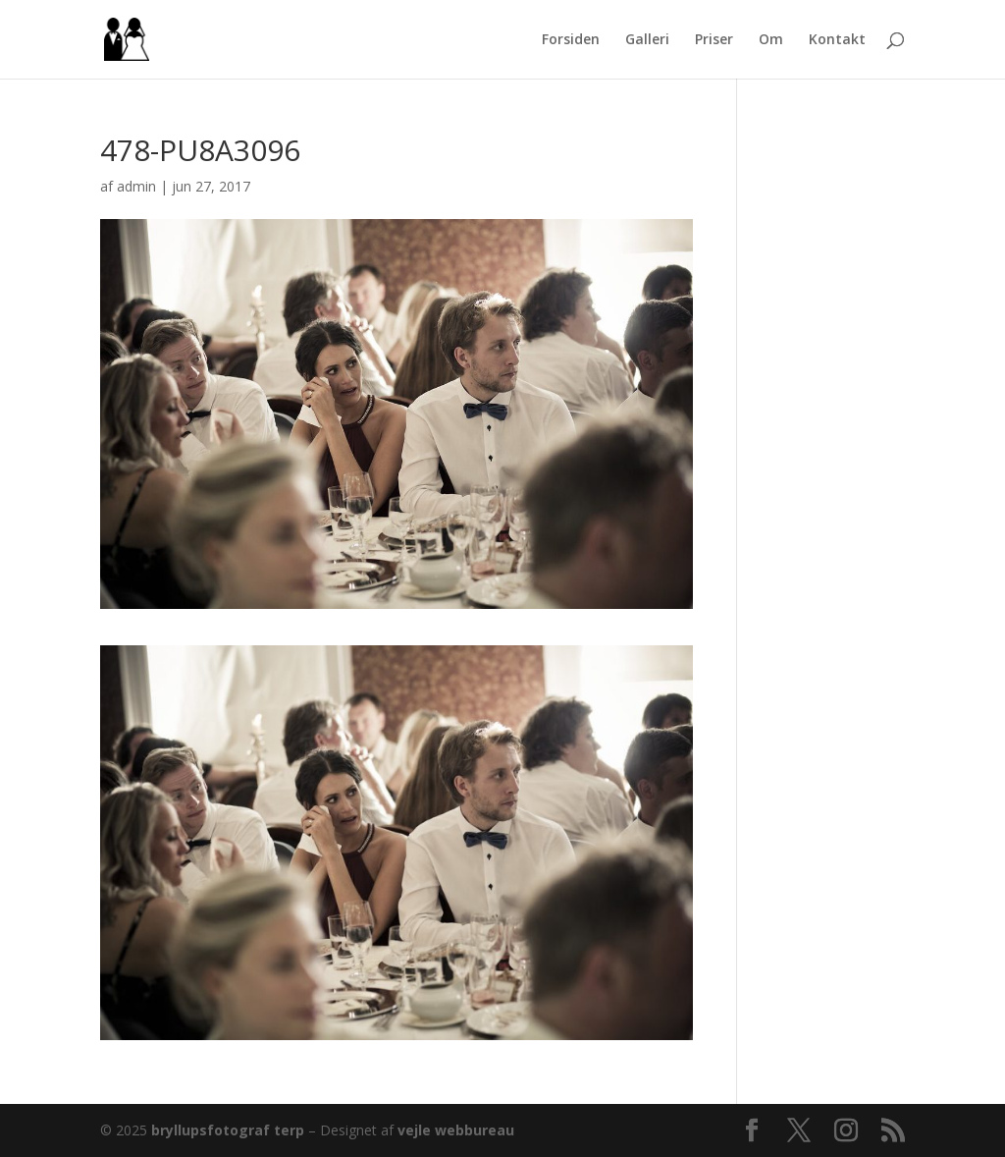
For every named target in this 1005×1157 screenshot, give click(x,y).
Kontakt (837, 40)
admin (136, 186)
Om (771, 40)
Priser (714, 40)
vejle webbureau (455, 1130)
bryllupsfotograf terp (227, 1130)
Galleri (647, 40)
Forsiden (571, 40)
